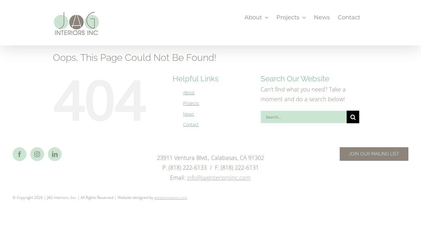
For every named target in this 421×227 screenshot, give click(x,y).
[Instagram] (37, 154)
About (189, 93)
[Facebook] (19, 154)
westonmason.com (170, 197)
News (188, 114)
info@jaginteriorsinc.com (219, 177)
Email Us (397, 196)
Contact (191, 124)
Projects (191, 103)
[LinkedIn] (55, 154)
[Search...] (304, 117)
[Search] (353, 117)
